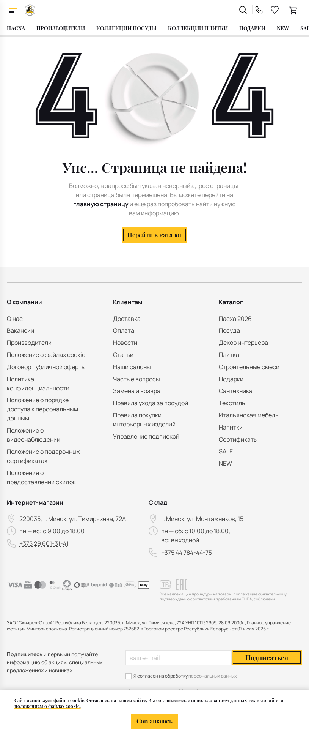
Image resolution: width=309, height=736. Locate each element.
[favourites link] (275, 10)
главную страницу (101, 204)
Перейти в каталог (154, 235)
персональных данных (212, 676)
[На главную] (30, 10)
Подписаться (266, 657)
